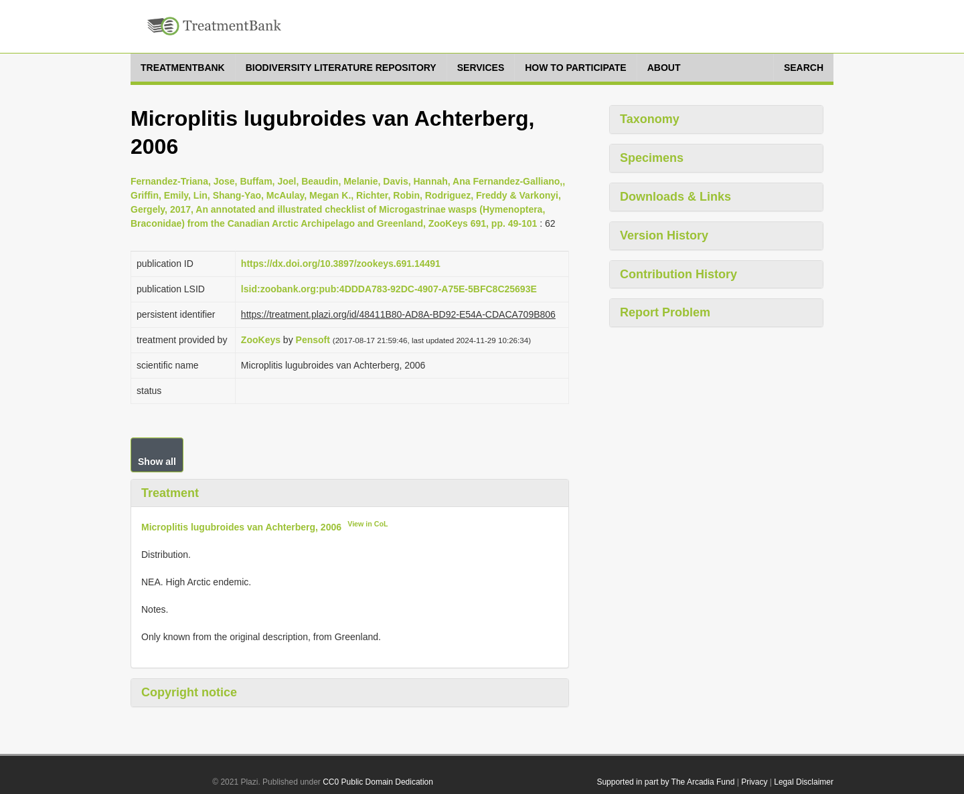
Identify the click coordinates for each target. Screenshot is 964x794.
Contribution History (678, 274)
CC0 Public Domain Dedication (378, 782)
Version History (664, 235)
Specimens (652, 158)
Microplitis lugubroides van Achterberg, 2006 (241, 527)
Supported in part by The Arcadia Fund (665, 782)
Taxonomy (649, 119)
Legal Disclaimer (803, 782)
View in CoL (367, 524)
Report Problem (665, 312)
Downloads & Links (675, 196)
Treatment (170, 493)
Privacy (754, 782)
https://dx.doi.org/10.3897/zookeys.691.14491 (340, 263)
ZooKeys (260, 339)
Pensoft (313, 339)
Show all (157, 461)
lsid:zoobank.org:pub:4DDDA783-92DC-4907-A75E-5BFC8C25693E (389, 289)
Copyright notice (189, 692)
